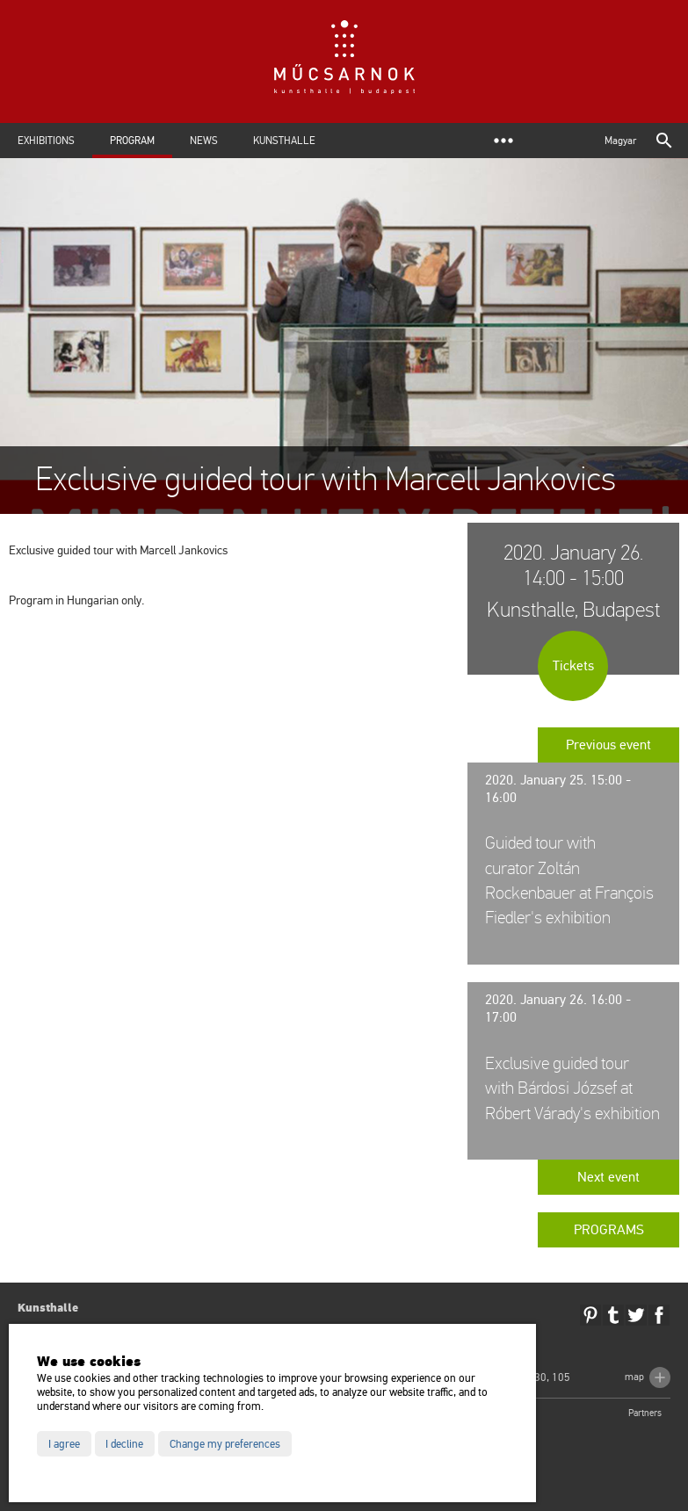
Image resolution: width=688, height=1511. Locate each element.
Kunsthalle (284, 140)
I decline (124, 1444)
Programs (609, 1230)
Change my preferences (225, 1444)
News (204, 140)
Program (132, 140)
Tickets (573, 666)
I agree (64, 1444)
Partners (645, 1413)
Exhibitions (46, 140)
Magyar (620, 140)
